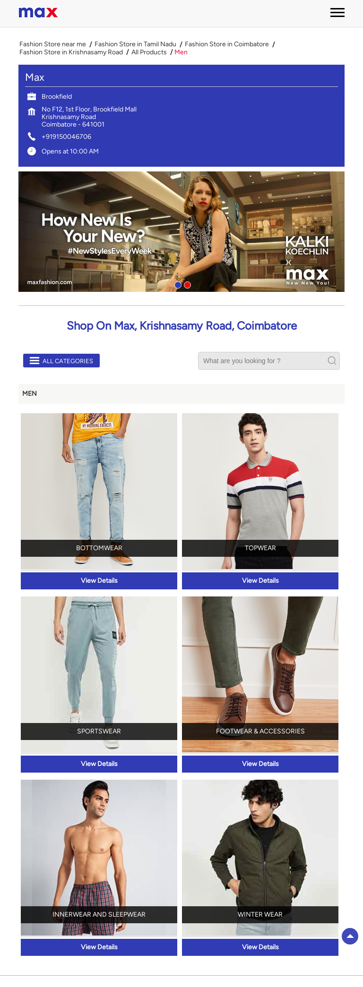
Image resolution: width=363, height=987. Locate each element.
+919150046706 (66, 137)
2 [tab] (186, 283)
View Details (99, 581)
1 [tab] (176, 283)
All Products (149, 52)
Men (29, 394)
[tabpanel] (181, 231)
